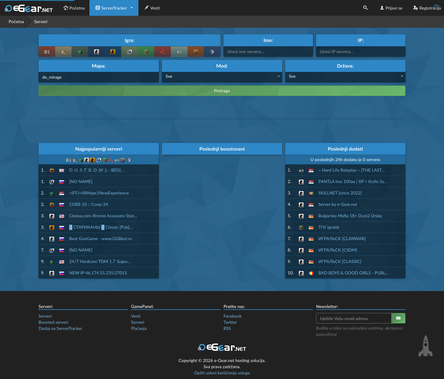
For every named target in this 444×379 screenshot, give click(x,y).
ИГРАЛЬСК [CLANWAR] (342, 238)
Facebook (233, 316)
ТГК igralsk (329, 227)
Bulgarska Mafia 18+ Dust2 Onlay (350, 215)
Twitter (230, 322)
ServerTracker (110, 7)
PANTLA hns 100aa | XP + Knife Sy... (353, 181)
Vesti (151, 7)
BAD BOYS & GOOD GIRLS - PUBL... (353, 272)
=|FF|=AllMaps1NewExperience (99, 192)
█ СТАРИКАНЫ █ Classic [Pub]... (100, 227)
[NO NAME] (80, 181)
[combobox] (222, 77)
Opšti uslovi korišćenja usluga (222, 372)
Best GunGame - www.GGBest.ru (100, 238)
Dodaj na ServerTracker (60, 328)
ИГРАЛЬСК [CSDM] (338, 249)
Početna (73, 7)
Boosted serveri (53, 322)
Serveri (45, 316)
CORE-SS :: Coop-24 (88, 204)
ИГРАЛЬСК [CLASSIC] (340, 261)
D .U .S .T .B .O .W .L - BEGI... (96, 170)
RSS (227, 328)
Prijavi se (390, 7)
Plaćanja (138, 328)
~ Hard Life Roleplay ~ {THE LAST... (352, 170)
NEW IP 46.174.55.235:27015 (98, 272)
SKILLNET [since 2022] (340, 192)
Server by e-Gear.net (338, 204)
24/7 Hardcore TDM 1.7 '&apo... (99, 261)
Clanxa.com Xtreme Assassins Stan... (103, 215)
